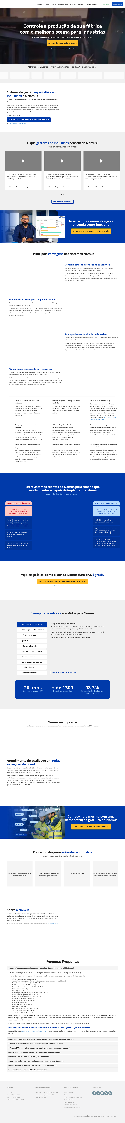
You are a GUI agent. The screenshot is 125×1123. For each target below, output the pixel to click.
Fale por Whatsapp (40, 1097)
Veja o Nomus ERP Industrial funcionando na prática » (62, 581)
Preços (54, 4)
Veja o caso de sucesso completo (64, 672)
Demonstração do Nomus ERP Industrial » (28, 119)
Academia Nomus (69, 1102)
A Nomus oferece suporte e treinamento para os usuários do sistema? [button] (35, 1043)
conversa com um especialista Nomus (33, 1031)
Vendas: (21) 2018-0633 (80, 1116)
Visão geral (10, 1092)
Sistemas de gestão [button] (43, 4)
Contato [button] (95, 4)
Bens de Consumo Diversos (29, 651)
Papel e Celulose (25, 667)
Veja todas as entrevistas (62, 202)
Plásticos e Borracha (27, 646)
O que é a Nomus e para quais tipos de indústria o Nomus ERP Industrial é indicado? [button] (41, 968)
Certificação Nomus (69, 1100)
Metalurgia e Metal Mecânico (30, 630)
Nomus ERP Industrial (13, 1095)
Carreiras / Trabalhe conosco (72, 1107)
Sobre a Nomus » (53, 924)
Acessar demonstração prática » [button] (62, 43)
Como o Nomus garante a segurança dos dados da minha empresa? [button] (34, 1052)
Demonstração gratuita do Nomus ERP (46, 1092)
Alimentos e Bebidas (27, 673)
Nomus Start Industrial (13, 1097)
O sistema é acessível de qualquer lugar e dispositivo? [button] (29, 1057)
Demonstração (117, 4)
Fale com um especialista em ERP (44, 1095)
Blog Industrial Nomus (70, 1105)
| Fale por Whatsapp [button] (109, 1116)
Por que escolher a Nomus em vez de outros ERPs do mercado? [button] (32, 1065)
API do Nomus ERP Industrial (15, 1100)
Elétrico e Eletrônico (27, 635)
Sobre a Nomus (68, 1092)
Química (22, 641)
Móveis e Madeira (26, 657)
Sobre (89, 4)
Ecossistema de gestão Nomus (73, 1097)
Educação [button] (81, 4)
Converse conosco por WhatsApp (63, 49)
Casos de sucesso (62, 4)
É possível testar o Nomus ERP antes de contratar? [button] (27, 1070)
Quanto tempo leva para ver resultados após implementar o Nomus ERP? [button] (36, 1061)
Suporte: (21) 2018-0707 (95, 1116)
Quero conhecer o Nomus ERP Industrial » (91, 826)
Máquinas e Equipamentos (29, 624)
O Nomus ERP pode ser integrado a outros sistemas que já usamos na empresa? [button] (39, 1048)
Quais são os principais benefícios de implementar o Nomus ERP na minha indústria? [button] (41, 1039)
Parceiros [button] (73, 4)
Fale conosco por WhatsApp (17, 123)
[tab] (62, 968)
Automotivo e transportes (29, 662)
